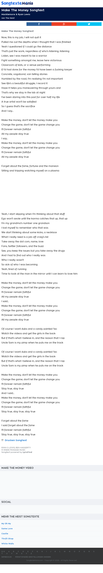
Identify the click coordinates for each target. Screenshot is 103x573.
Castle (4, 534)
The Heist (10, 18)
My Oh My (6, 523)
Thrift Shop (7, 539)
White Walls (7, 544)
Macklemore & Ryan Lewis (15, 14)
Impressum (6, 557)
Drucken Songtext (16, 440)
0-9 (3, 551)
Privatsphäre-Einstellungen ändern (33, 557)
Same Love (7, 528)
